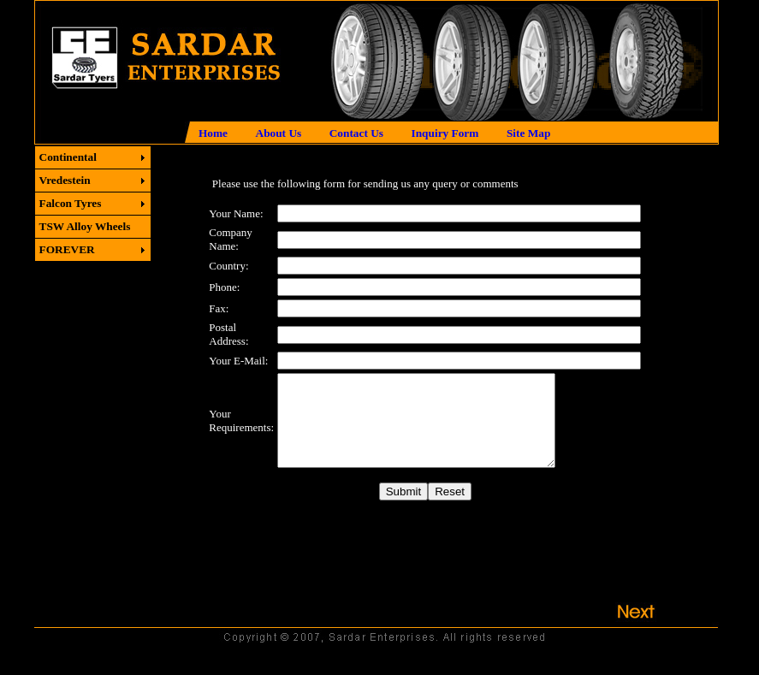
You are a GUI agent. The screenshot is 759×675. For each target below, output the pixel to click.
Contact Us (356, 133)
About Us (279, 133)
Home (213, 133)
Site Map (528, 133)
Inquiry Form (445, 133)
